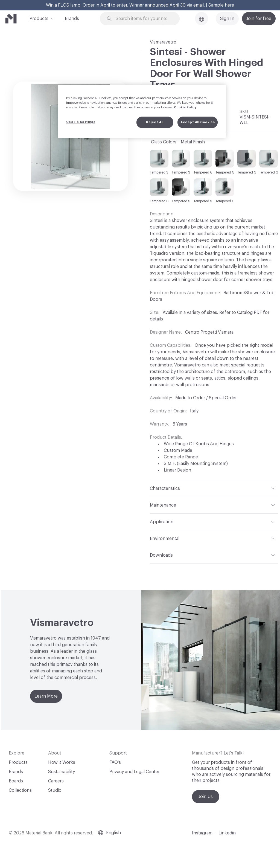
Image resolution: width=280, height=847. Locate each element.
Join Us (206, 796)
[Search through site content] (143, 19)
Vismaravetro (163, 42)
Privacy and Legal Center (134, 772)
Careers (56, 781)
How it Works (61, 762)
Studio (55, 790)
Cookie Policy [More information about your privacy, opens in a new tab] (185, 107)
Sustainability (61, 772)
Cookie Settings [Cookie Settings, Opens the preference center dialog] (80, 121)
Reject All (155, 122)
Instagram (202, 833)
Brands (72, 18)
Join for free (258, 18)
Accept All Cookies (197, 122)
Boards (16, 781)
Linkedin (227, 833)
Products (39, 18)
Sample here (221, 5)
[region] (142, 111)
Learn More (46, 696)
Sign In (227, 18)
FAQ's (115, 762)
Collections (20, 790)
